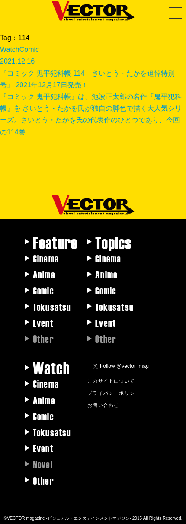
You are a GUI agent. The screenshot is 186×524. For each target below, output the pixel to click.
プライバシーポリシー (113, 392)
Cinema (46, 258)
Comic (43, 290)
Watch (51, 367)
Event (43, 322)
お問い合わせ (103, 404)
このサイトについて (111, 380)
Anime (44, 274)
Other (43, 480)
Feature (55, 242)
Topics (113, 242)
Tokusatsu (52, 306)
